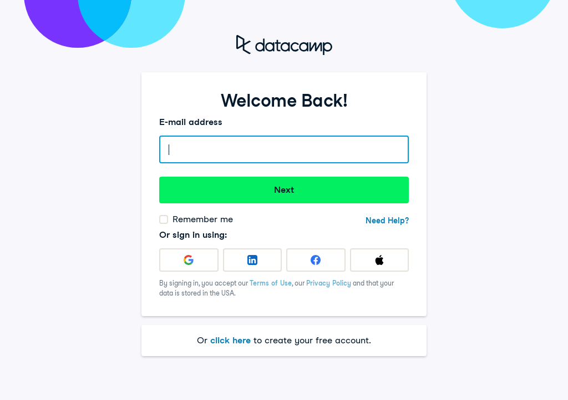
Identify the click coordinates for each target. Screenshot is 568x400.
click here (230, 340)
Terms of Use (271, 283)
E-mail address (190, 122)
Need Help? (387, 220)
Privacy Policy (328, 283)
